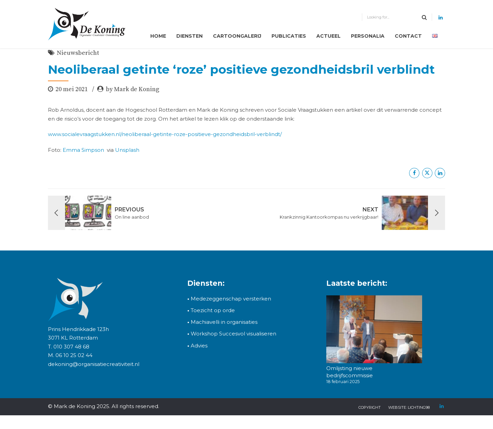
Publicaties (288, 36)
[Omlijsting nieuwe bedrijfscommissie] (374, 330)
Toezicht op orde (211, 310)
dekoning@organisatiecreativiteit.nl (93, 364)
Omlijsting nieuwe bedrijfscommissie (349, 371)
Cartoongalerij (237, 36)
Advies (199, 345)
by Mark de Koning (132, 89)
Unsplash (127, 150)
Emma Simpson (83, 150)
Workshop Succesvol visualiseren (231, 333)
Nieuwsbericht (78, 53)
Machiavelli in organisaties (222, 322)
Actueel (328, 36)
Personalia (367, 36)
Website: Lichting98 (409, 407)
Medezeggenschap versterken (231, 298)
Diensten (189, 36)
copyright (369, 407)
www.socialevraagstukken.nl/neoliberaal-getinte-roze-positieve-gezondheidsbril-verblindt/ (165, 134)
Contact (408, 36)
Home (158, 36)
